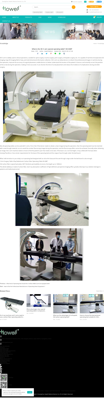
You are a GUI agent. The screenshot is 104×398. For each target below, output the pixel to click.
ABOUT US (15, 17)
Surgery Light (49, 12)
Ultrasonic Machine (5, 352)
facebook (38, 54)
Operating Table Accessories (7, 351)
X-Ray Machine (4, 353)
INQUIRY (99, 17)
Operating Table (37, 12)
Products (28, 17)
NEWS (50, 17)
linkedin (42, 54)
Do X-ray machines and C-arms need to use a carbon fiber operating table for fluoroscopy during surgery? (12, 316)
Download (61, 17)
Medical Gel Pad (4, 356)
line (55, 54)
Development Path (5, 361)
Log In (92, 6)
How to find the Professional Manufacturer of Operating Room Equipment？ (24, 287)
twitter (47, 54)
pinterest (51, 54)
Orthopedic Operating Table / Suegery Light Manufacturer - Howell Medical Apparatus (52, 391)
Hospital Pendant (4, 357)
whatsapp (60, 54)
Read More (100, 291)
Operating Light (4, 350)
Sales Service (3, 362)
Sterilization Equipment (6, 354)
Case (39, 17)
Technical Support (5, 364)
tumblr (64, 54)
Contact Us (6, 21)
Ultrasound (59, 12)
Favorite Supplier (77, 1)
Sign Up (96, 6)
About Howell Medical (6, 359)
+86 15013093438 (94, 10)
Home (4, 17)
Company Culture (5, 360)
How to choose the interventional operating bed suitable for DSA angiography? (90, 316)
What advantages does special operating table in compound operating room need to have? (36, 310)
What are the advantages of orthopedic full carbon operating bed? (65, 316)
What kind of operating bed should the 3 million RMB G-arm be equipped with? (28, 284)
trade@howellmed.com (95, 12)
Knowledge (101, 43)
